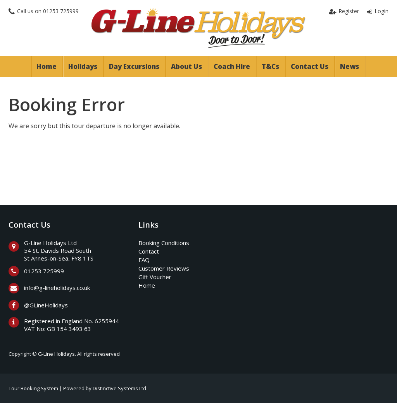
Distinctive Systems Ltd (119, 388)
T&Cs (270, 66)
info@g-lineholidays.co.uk (57, 288)
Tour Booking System (33, 388)
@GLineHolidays (46, 305)
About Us (186, 66)
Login (381, 11)
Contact (148, 251)
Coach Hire (232, 66)
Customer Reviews (163, 268)
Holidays (82, 66)
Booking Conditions (163, 243)
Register (348, 11)
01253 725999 (61, 11)
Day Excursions (134, 66)
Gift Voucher (154, 277)
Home (46, 66)
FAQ (144, 260)
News (349, 66)
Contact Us (309, 66)
